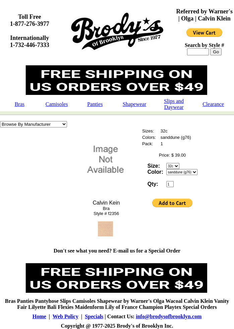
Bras (19, 104)
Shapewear (134, 104)
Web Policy (65, 316)
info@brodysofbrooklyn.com (168, 316)
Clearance (213, 104)
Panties (95, 104)
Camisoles (57, 104)
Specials (94, 316)
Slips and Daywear (174, 104)
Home (39, 316)
